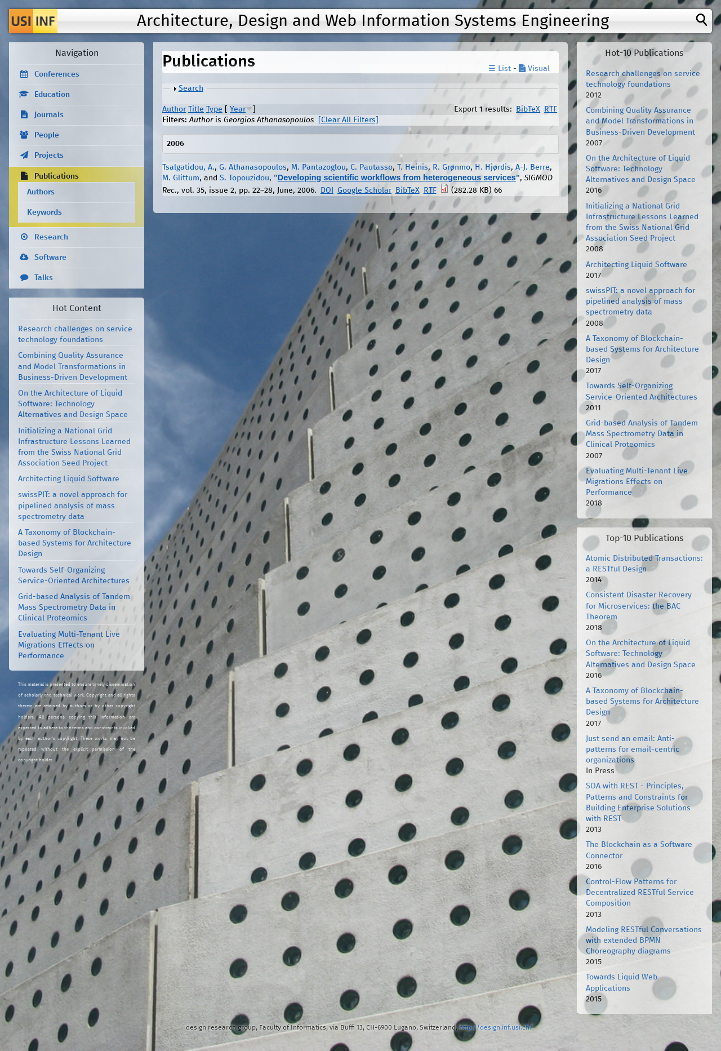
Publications (56, 176)
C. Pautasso (371, 167)
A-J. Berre (532, 167)
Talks (43, 278)
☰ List (499, 69)
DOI (327, 190)
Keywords (44, 212)
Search (191, 88)
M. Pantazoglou (318, 167)
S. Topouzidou (244, 178)
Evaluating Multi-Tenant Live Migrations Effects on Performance (69, 645)
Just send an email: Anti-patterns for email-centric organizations (632, 749)
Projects (49, 155)
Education (52, 95)
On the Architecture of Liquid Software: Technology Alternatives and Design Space (73, 404)
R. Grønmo (451, 167)
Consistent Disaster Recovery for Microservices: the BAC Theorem (639, 605)
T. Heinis (412, 167)
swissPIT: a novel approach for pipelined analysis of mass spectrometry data (72, 505)
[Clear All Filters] (348, 120)
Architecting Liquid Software (68, 479)
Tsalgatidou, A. (188, 167)
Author (174, 109)
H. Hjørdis (493, 167)
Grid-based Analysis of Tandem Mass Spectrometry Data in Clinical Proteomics (74, 607)
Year (238, 109)
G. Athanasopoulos (253, 167)
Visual (534, 69)
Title (196, 109)
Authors (41, 192)
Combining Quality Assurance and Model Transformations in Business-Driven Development (72, 366)
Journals (49, 115)
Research (51, 237)
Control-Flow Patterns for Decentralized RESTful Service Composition (640, 892)
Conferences (56, 74)
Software (50, 257)
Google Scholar (364, 190)
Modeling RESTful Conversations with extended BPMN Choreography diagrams (644, 940)
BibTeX (528, 109)
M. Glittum (180, 178)
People (46, 135)
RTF (550, 109)
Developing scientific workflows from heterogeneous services (397, 177)
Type (214, 109)
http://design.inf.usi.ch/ (496, 1028)
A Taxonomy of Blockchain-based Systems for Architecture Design (74, 543)
